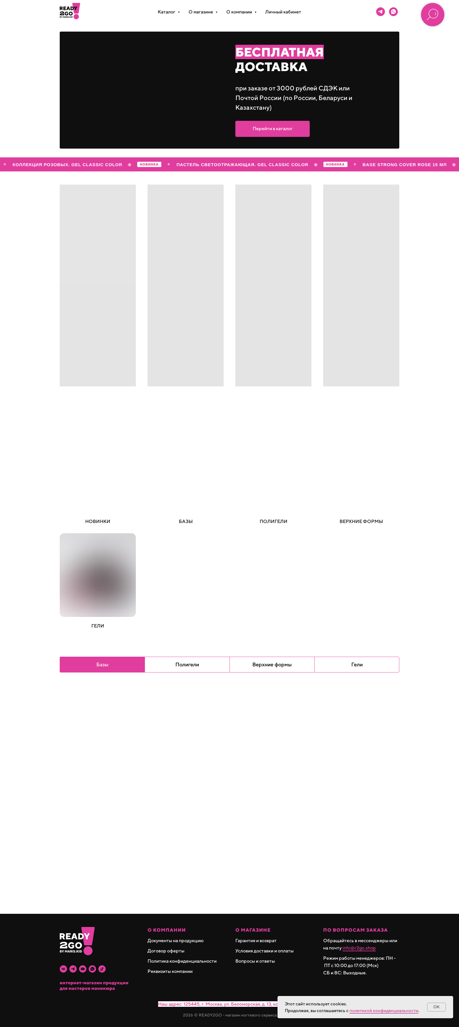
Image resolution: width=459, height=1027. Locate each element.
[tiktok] (102, 969)
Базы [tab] (102, 664)
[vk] (63, 969)
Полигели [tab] (187, 664)
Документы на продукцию (176, 940)
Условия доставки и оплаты (264, 951)
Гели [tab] (357, 664)
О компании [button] (239, 12)
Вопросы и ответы (255, 961)
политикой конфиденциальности (384, 1010)
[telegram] (380, 11)
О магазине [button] (201, 12)
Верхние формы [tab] (272, 664)
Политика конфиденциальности (182, 961)
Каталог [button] (167, 12)
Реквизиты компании (170, 971)
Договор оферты (166, 951)
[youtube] (82, 969)
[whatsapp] (393, 11)
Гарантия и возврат (256, 940)
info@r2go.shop (359, 948)
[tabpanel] (229, 797)
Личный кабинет (283, 12)
